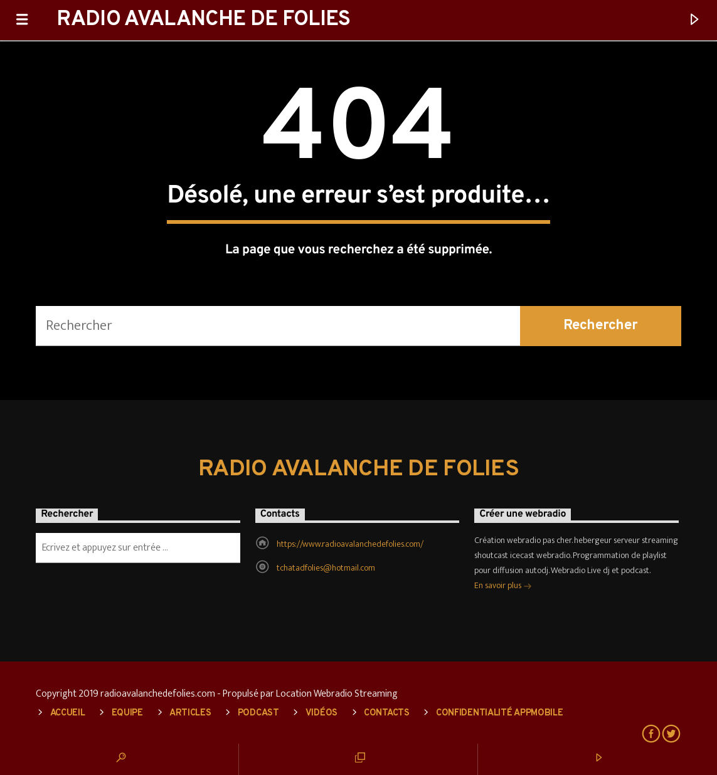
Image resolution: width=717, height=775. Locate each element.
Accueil (67, 713)
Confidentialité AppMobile (499, 713)
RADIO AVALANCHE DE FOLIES (203, 19)
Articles (190, 713)
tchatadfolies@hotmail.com (326, 568)
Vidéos (321, 713)
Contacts (387, 713)
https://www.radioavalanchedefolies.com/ (350, 544)
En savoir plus (503, 586)
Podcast (258, 713)
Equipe (127, 713)
